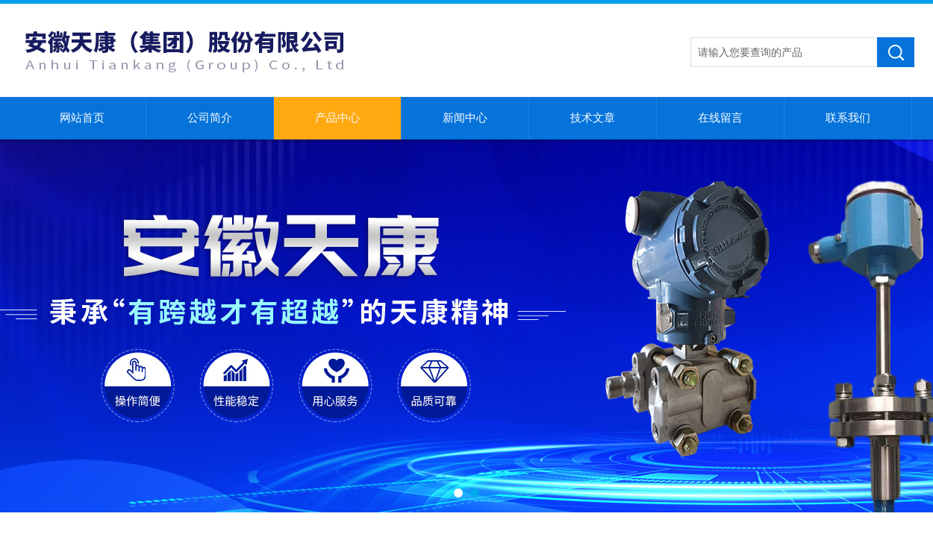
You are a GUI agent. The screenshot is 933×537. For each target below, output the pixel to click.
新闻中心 (465, 118)
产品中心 (337, 118)
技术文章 (592, 118)
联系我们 (848, 118)
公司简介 (209, 118)
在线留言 (720, 118)
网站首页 (82, 118)
